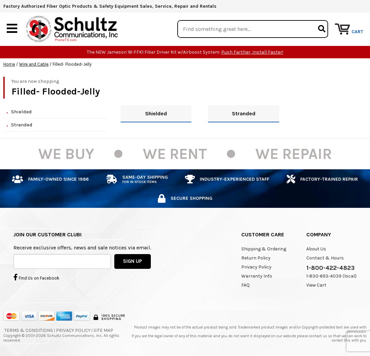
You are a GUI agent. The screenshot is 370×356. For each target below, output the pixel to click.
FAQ (245, 285)
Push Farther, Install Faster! (252, 52)
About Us (316, 249)
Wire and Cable (34, 64)
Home (9, 64)
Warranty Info (256, 276)
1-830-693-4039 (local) (331, 276)
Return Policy (255, 258)
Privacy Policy (256, 267)
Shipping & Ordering (263, 249)
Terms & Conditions (28, 330)
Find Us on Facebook (36, 277)
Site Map (103, 330)
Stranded (22, 125)
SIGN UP (132, 261)
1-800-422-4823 (330, 268)
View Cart (316, 285)
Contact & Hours (325, 258)
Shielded (21, 112)
